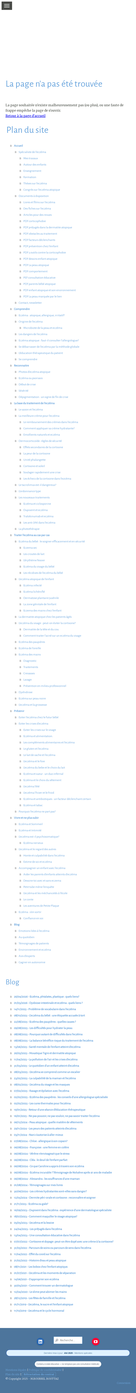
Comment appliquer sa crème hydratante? (49, 428)
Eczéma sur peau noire (32, 698)
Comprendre (22, 309)
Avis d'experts (27, 956)
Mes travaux (30, 158)
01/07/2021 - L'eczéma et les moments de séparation (45, 1273)
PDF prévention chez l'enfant (40, 246)
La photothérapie (29, 528)
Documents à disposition (34, 196)
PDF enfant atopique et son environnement (49, 290)
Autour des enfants (34, 164)
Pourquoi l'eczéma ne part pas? (37, 811)
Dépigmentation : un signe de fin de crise (43, 397)
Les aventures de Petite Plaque (41, 905)
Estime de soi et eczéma (37, 861)
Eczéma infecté (32, 585)
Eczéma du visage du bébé (38, 566)
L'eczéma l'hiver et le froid (38, 792)
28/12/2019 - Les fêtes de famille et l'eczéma (39, 1298)
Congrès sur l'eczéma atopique (41, 189)
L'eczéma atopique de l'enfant (36, 579)
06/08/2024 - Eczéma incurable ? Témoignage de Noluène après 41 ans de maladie (63, 1172)
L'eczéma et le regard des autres (37, 849)
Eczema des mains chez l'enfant (42, 610)
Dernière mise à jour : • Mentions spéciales (68, 1353)
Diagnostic (30, 660)
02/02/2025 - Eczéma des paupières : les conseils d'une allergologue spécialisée (61, 1097)
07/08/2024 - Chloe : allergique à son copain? (40, 1141)
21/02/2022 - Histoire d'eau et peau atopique (40, 1260)
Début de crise (27, 384)
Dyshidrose (25, 692)
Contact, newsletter (30, 302)
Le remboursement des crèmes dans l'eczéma (50, 422)
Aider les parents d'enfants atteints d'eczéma (50, 874)
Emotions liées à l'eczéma (34, 930)
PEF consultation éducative (39, 277)
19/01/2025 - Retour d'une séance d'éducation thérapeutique (49, 1109)
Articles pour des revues (37, 214)
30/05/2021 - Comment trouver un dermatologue (43, 1285)
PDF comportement (35, 271)
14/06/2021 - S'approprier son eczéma (36, 1279)
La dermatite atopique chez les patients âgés (45, 616)
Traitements (30, 667)
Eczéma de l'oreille (30, 648)
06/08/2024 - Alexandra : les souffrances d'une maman (47, 1178)
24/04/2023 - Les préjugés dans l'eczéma (38, 1229)
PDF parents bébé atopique (39, 283)
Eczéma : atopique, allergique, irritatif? (42, 315)
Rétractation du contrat (39, 1374)
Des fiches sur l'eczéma (37, 208)
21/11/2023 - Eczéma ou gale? (31, 1204)
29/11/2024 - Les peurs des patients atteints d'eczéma (45, 1128)
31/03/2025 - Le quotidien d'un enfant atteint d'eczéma (46, 1065)
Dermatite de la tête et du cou (41, 629)
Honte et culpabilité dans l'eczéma (44, 855)
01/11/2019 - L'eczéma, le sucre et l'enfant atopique (43, 1304)
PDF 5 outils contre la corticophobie (44, 252)
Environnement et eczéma (35, 949)
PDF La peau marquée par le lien (42, 296)
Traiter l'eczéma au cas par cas (32, 535)
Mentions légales (16, 1369)
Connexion (124, 1383)
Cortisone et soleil (34, 466)
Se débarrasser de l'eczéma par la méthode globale (49, 346)
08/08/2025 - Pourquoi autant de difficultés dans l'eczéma (48, 1034)
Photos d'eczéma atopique (34, 371)
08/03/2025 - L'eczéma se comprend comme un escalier (47, 1072)
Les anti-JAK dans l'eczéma (39, 522)
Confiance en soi (33, 918)
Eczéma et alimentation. (38, 736)
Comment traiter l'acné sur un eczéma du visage (52, 635)
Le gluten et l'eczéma (35, 748)
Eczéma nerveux (33, 842)
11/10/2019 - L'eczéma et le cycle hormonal (39, 1310)
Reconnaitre (21, 365)
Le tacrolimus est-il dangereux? (37, 484)
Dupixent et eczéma (35, 510)
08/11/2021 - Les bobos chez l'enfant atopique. (41, 1266)
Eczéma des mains (30, 654)
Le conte (28, 899)
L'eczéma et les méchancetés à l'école (45, 893)
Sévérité (23, 390)
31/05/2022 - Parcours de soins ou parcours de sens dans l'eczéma (52, 1247)
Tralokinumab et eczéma (38, 516)
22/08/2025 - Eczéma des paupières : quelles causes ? (45, 1021)
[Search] (68, 1340)
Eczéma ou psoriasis (31, 378)
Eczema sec (30, 547)
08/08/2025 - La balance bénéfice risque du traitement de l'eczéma (53, 1040)
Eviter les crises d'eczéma (33, 723)
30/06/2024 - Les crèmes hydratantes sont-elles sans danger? (50, 1191)
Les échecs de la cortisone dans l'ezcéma (47, 478)
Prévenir (19, 711)
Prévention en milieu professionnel (44, 685)
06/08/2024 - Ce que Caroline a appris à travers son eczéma (49, 1166)
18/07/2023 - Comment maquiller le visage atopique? (45, 1216)
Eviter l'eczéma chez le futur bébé (39, 717)
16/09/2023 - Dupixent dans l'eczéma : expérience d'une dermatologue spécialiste (63, 1210)
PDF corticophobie (34, 221)
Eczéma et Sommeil (31, 824)
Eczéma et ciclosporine (37, 503)
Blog (17, 924)
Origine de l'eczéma (31, 321)
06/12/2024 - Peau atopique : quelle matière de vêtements (48, 1122)
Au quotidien (27, 937)
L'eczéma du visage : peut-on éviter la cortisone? (47, 623)
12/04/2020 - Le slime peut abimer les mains (40, 1291)
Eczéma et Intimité (30, 830)
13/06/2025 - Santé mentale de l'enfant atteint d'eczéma (47, 1046)
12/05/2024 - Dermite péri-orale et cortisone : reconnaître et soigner (55, 1197)
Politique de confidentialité (45, 1369)
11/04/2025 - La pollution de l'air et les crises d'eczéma (45, 1059)
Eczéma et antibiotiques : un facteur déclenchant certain (57, 799)
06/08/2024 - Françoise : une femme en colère (41, 1147)
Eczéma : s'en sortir (30, 912)
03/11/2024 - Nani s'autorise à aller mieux (38, 1134)
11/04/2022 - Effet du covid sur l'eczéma (37, 1254)
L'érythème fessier (34, 560)
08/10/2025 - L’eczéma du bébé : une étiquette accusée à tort (49, 1015)
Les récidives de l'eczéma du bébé (43, 572)
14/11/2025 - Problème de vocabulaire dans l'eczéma (45, 1009)
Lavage (27, 679)
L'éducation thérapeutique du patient (41, 353)
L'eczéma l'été (31, 786)
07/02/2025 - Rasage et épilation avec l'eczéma (41, 1090)
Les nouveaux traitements (34, 497)
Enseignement (32, 170)
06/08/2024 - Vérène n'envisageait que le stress (41, 1153)
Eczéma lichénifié (34, 591)
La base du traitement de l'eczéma (34, 403)
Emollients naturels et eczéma (41, 434)
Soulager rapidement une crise (42, 472)
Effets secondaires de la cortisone (43, 447)
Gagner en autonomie (32, 962)
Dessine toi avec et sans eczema (42, 880)
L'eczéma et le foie (34, 761)
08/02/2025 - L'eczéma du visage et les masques (42, 1084)
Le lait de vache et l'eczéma (39, 755)
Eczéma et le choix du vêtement (42, 780)
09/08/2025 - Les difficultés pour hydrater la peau (43, 1028)
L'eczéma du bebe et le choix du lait (44, 767)
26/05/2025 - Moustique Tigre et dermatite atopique (45, 1053)
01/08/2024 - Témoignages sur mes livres (38, 1185)
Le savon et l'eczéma (31, 409)
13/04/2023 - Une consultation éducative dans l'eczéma (47, 1235)
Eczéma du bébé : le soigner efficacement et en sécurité (52, 541)
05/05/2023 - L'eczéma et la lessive (34, 1222)
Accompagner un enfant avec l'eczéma (42, 868)
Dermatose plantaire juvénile (41, 598)
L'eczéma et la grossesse (33, 704)
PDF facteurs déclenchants (39, 240)
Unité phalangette (34, 459)
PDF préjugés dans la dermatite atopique (47, 227)
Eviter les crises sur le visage (39, 729)
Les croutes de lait (33, 554)
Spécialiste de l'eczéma (32, 152)
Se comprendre (28, 359)
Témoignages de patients (34, 943)
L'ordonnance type (30, 491)
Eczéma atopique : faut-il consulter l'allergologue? (49, 340)
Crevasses (29, 673)
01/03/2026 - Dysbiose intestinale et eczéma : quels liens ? (48, 1003)
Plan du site (12, 1374)
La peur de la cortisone (36, 453)
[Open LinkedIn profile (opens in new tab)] (40, 1341)
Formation (29, 177)
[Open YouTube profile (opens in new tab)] (95, 1341)
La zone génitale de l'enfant (39, 604)
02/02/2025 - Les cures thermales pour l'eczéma (42, 1103)
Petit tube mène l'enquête (38, 886)
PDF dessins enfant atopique (40, 258)
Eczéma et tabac (33, 805)
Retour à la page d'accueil (25, 116)
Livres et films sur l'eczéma (39, 202)
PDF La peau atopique (36, 265)
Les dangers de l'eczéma (33, 334)
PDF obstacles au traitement (40, 233)
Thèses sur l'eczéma (35, 183)
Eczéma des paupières (32, 642)
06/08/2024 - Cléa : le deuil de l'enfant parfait (40, 1160)
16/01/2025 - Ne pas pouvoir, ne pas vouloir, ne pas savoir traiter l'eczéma (57, 1116)
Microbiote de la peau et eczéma (42, 327)
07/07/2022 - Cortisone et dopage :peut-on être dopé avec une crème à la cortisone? (63, 1241)
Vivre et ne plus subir (26, 817)
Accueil (18, 145)
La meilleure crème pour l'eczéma (39, 415)
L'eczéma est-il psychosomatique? (39, 836)
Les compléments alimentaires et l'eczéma (49, 742)
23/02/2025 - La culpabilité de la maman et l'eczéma (45, 1078)
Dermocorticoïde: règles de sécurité (40, 441)
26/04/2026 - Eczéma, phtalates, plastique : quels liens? (46, 996)
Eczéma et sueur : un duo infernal (43, 773)
